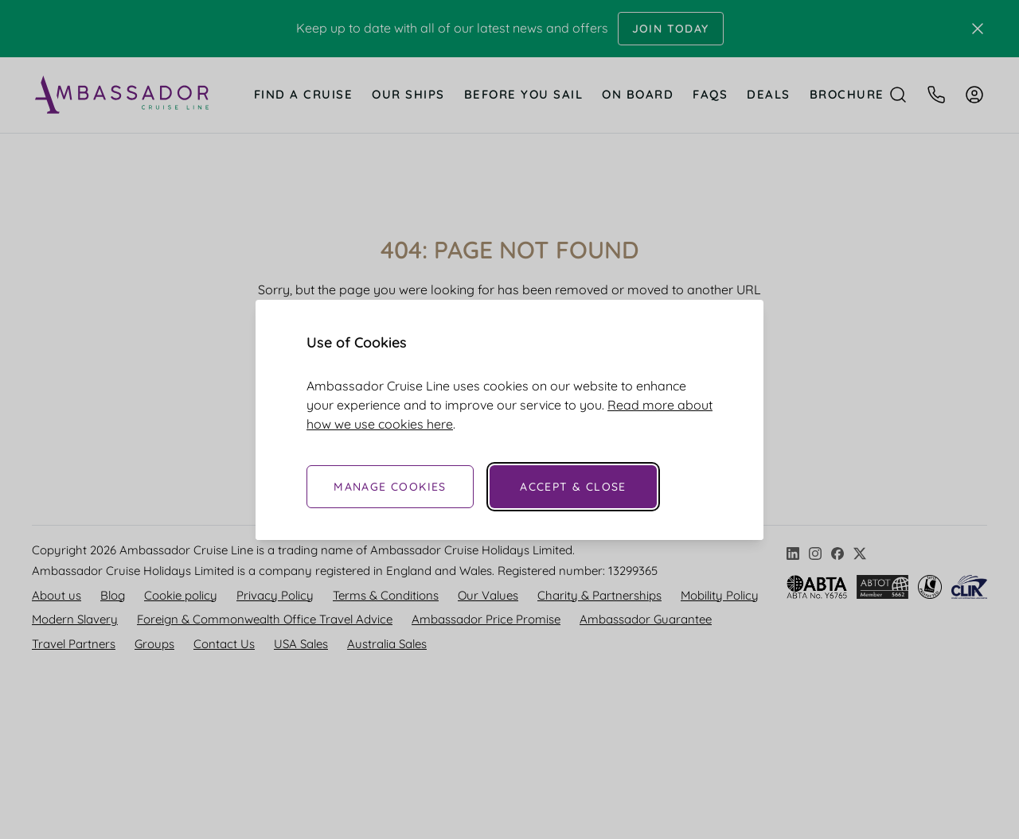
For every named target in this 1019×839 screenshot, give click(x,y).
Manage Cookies (390, 487)
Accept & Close (573, 487)
